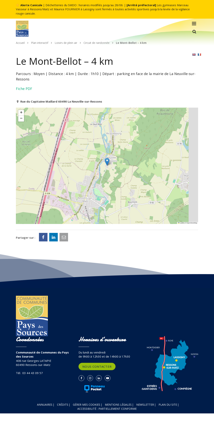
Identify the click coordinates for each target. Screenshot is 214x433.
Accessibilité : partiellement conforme (107, 409)
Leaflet (181, 223)
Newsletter (145, 404)
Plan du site (168, 404)
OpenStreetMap (192, 223)
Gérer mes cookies (86, 404)
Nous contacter (96, 366)
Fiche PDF (24, 88)
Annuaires (44, 404)
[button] (107, 162)
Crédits (62, 404)
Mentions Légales (118, 404)
